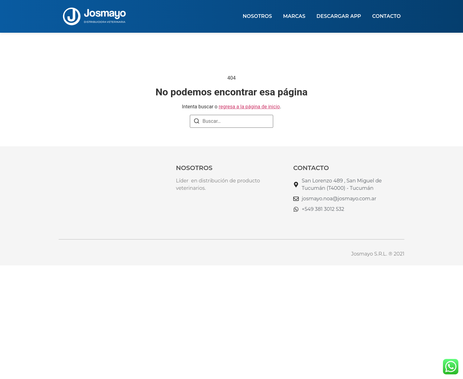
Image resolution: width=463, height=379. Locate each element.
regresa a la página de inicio (249, 107)
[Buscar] (197, 122)
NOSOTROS (257, 16)
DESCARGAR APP (338, 16)
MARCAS (294, 16)
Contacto (386, 16)
